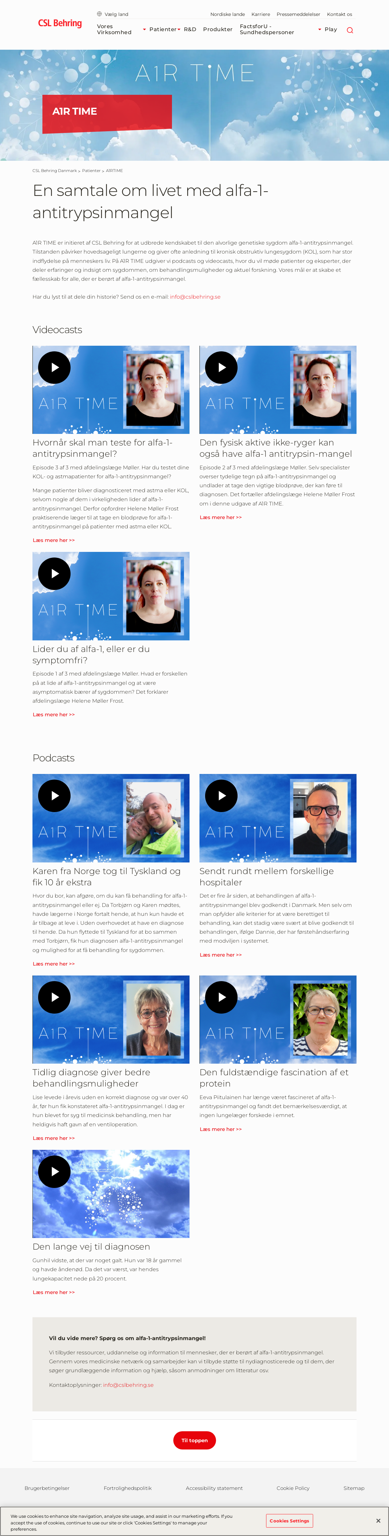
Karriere (260, 14)
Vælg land (112, 14)
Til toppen (195, 1440)
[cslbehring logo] (59, 25)
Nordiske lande (227, 14)
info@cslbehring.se (195, 297)
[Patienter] (91, 170)
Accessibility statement (214, 1488)
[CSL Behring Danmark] (54, 170)
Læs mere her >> (54, 540)
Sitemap (354, 1488)
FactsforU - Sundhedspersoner (282, 29)
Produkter (218, 29)
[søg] (350, 29)
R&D (190, 29)
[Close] (378, 1520)
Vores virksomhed (123, 29)
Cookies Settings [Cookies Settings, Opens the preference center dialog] (289, 1520)
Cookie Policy (293, 1488)
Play (331, 29)
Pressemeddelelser (298, 14)
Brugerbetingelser (47, 1488)
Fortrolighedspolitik (128, 1488)
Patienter (166, 29)
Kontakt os (339, 14)
